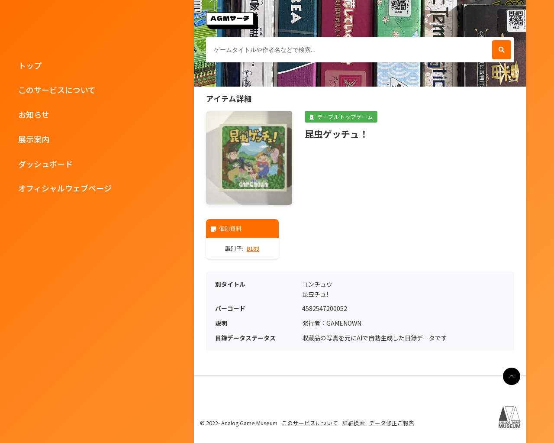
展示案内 (33, 139)
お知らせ (33, 114)
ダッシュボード (45, 163)
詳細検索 (353, 423)
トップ (30, 65)
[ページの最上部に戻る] (511, 376)
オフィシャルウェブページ (65, 188)
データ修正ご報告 (391, 423)
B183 (252, 248)
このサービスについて (57, 89)
